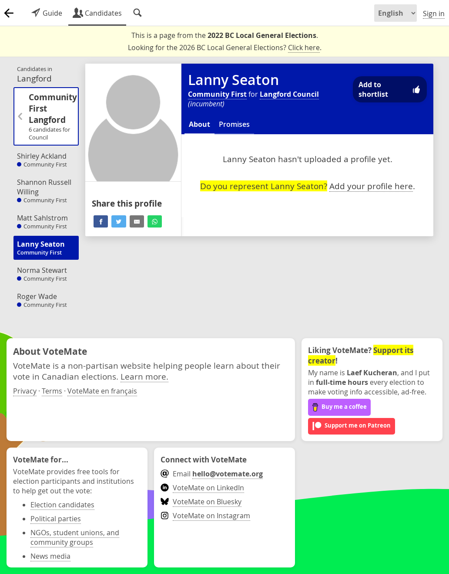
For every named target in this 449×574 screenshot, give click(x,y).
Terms (52, 391)
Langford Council (289, 94)
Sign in (434, 13)
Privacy (25, 391)
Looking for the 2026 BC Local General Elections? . (225, 48)
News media (50, 556)
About (199, 124)
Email (212, 474)
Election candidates (62, 504)
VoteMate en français (102, 391)
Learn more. (144, 376)
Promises (234, 124)
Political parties (55, 518)
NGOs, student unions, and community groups (74, 537)
